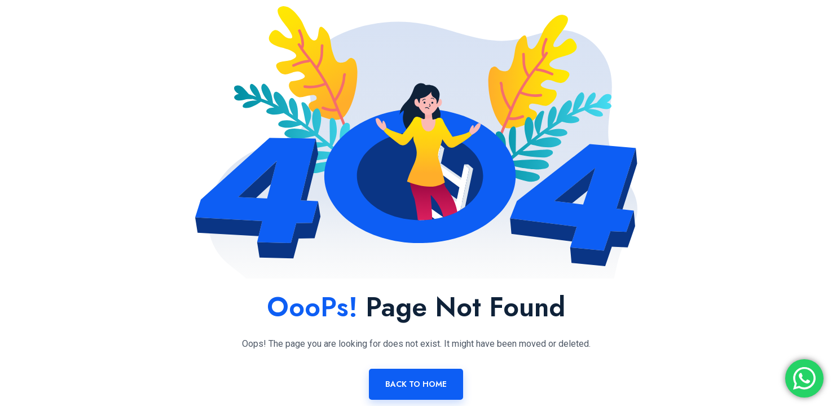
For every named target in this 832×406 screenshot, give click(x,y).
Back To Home (416, 384)
